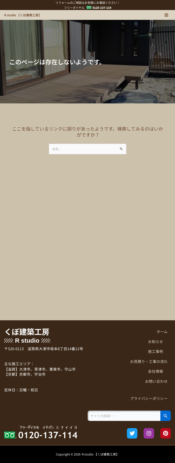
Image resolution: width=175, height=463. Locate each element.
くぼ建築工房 (26, 331)
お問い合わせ (156, 381)
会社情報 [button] (158, 371)
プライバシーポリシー (149, 398)
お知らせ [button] (158, 341)
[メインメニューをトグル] (166, 15)
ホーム (162, 331)
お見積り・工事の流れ (149, 361)
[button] (129, 342)
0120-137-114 (101, 7)
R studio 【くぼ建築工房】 (23, 15)
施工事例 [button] (158, 351)
